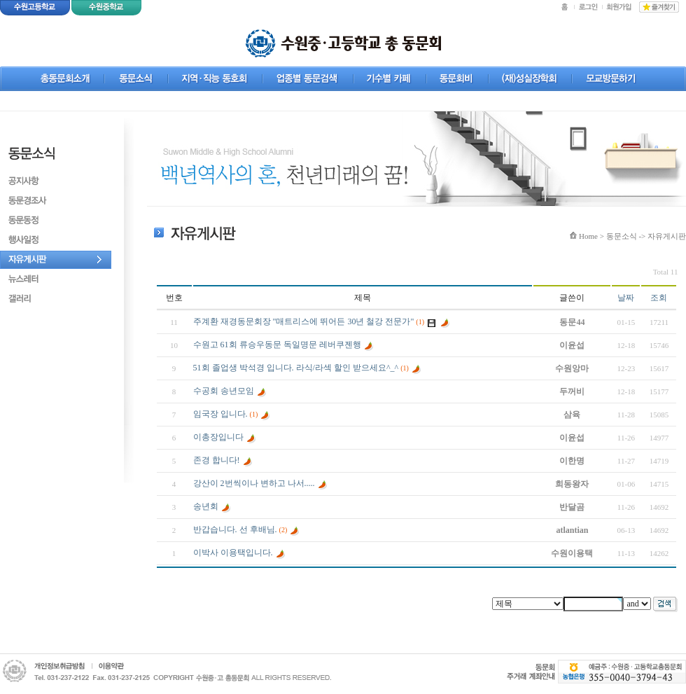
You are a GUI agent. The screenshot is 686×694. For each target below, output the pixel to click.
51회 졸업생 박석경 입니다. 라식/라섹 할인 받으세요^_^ (296, 368)
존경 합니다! (216, 460)
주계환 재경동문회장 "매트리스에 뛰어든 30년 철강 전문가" (303, 321)
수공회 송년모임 (223, 391)
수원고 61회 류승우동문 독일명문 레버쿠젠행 (277, 344)
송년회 (205, 506)
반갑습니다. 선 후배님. (235, 529)
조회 (658, 298)
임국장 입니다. (220, 414)
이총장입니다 (218, 437)
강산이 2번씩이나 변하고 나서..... (254, 483)
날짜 (625, 298)
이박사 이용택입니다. (233, 552)
